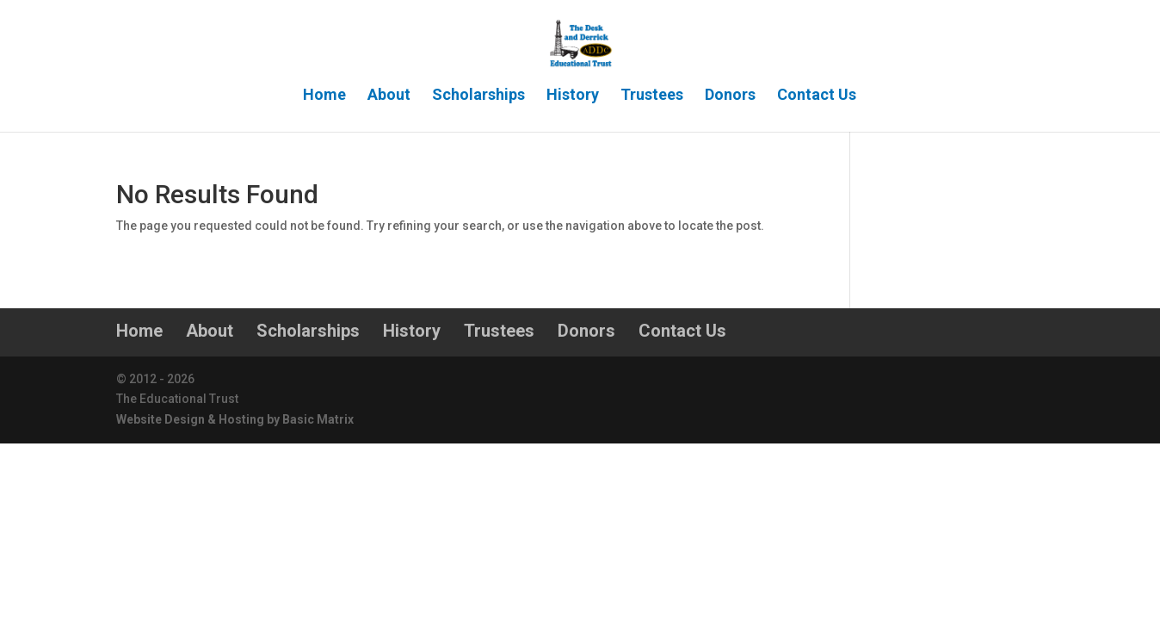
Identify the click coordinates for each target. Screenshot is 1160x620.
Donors (730, 96)
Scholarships (478, 96)
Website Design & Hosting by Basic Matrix (235, 419)
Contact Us (816, 96)
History (572, 96)
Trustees (651, 96)
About (388, 96)
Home (324, 96)
